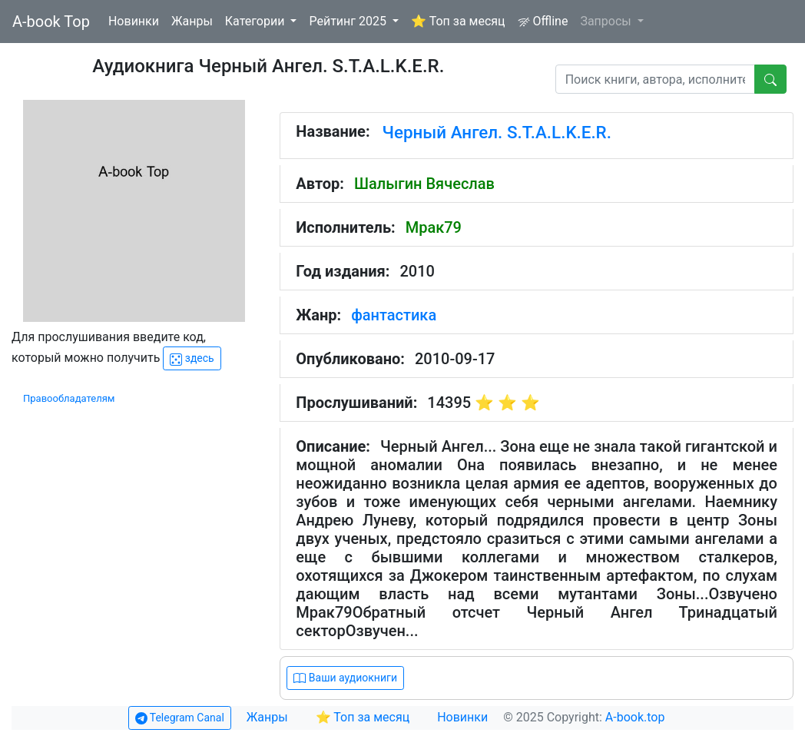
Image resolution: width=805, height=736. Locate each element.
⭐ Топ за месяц (458, 21)
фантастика (393, 315)
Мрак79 (434, 227)
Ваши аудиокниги (345, 678)
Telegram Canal (179, 717)
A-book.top (635, 717)
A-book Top (51, 21)
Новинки (133, 21)
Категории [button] (256, 21)
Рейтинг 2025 (349, 21)
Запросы (607, 21)
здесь (192, 358)
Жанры (192, 21)
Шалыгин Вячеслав (424, 183)
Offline (543, 21)
